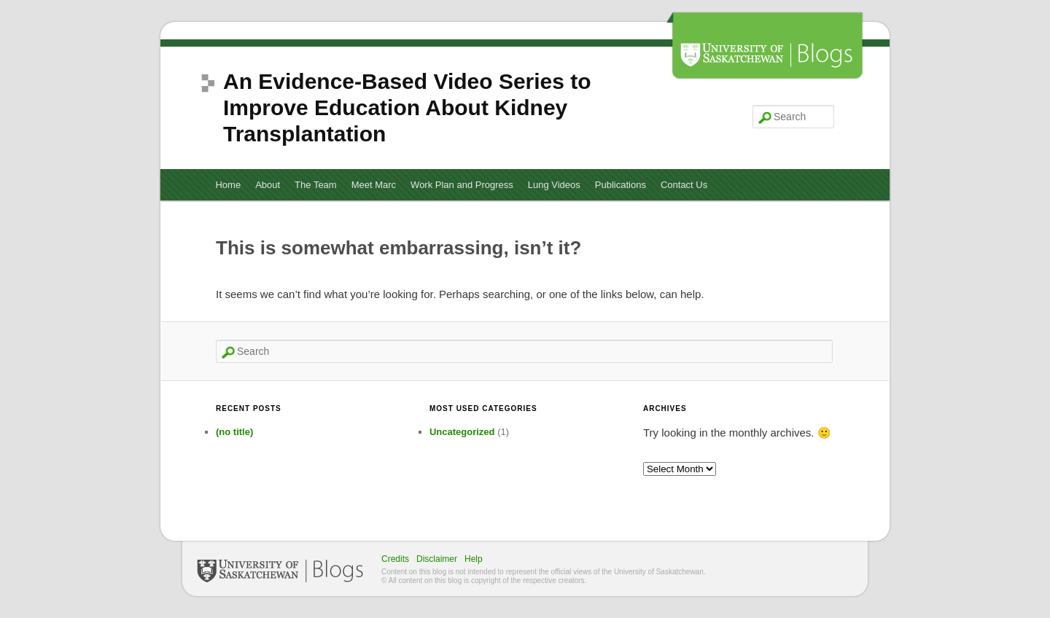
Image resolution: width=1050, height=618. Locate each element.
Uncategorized (462, 431)
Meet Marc (373, 184)
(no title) (234, 431)
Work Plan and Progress (462, 184)
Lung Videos (554, 184)
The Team (316, 184)
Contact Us (684, 184)
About (267, 184)
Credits (395, 559)
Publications (620, 184)
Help (473, 559)
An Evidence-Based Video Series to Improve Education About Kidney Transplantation (407, 107)
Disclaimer (436, 559)
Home (228, 184)
